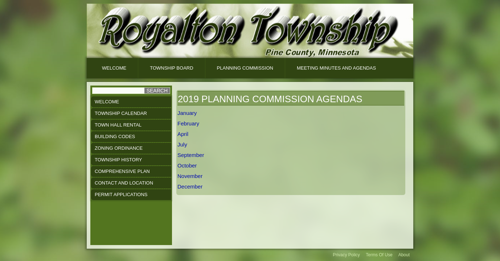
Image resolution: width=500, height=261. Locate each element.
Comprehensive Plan (122, 171)
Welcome (114, 68)
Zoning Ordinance (119, 148)
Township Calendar (121, 113)
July (182, 144)
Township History (118, 159)
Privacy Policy (346, 254)
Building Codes (115, 136)
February (188, 123)
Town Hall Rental (118, 125)
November (189, 176)
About (404, 254)
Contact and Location (124, 183)
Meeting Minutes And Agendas (336, 68)
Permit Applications (121, 194)
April (182, 134)
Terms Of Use (379, 254)
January (187, 113)
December (189, 186)
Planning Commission (245, 68)
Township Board (171, 68)
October (187, 165)
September (190, 155)
